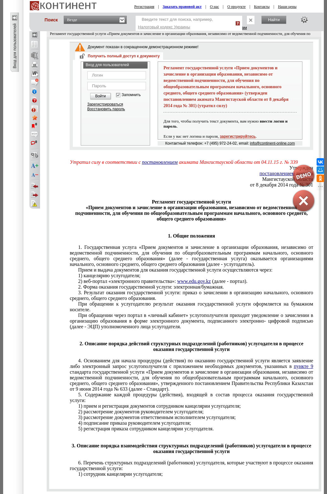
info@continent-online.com (272, 143)
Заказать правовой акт (182, 6)
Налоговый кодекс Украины (164, 27)
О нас (214, 6)
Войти (100, 96)
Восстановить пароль (106, 109)
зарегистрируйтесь (238, 136)
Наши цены (287, 6)
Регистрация (144, 6)
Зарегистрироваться (105, 104)
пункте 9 (303, 366)
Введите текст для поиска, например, (175, 23)
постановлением (160, 162)
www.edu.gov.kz (194, 281)
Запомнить (131, 95)
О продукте (236, 6)
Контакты (262, 6)
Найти (274, 19)
